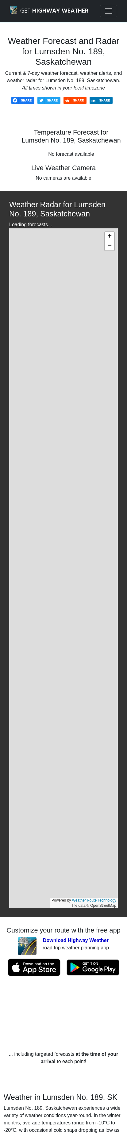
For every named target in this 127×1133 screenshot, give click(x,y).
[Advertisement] (63, 1013)
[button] (109, 236)
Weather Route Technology (94, 900)
